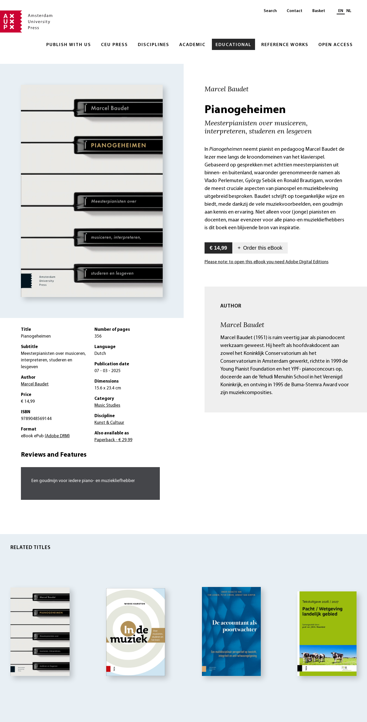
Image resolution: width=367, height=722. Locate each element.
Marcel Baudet (242, 324)
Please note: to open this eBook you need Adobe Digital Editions (267, 262)
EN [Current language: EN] (340, 11)
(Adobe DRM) (57, 436)
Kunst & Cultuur (109, 423)
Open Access (335, 44)
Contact (294, 11)
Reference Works (284, 44)
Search (270, 11)
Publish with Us (68, 44)
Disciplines (153, 44)
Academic (192, 44)
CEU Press (114, 44)
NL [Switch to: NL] (348, 11)
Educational (233, 44)
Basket (318, 11)
